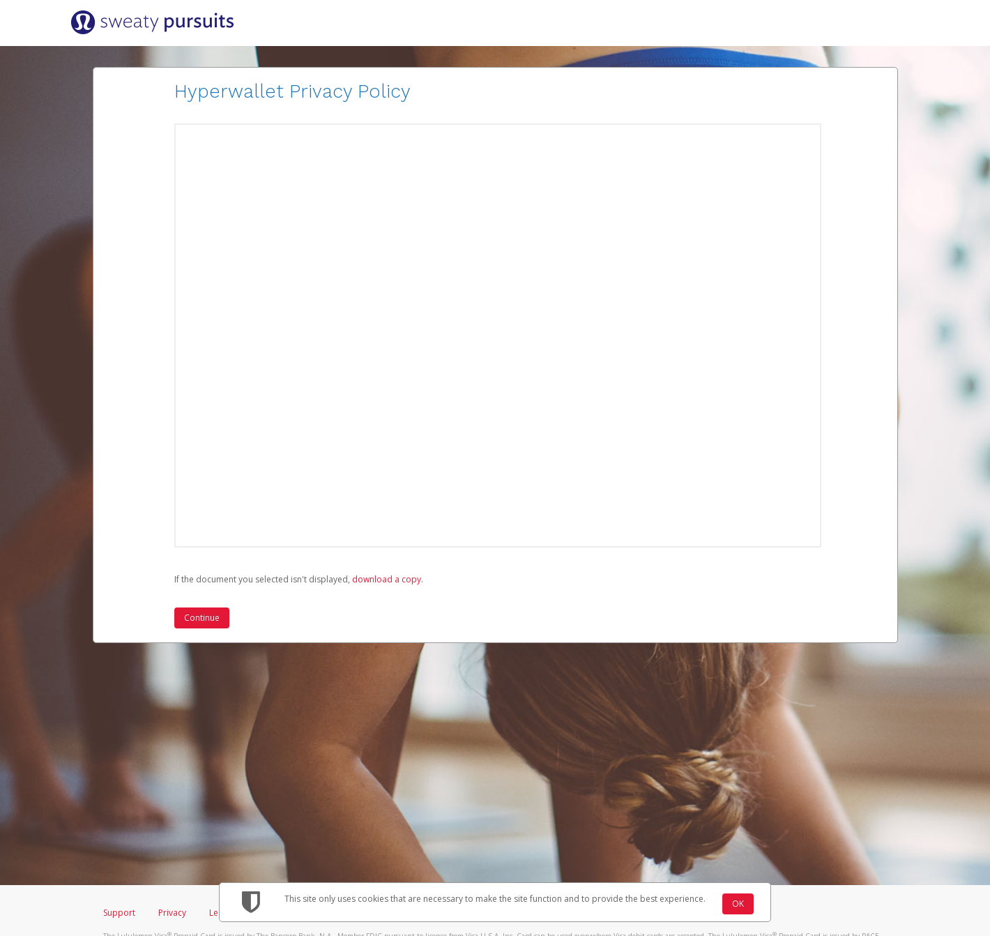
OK (738, 903)
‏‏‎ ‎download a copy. (386, 579)
